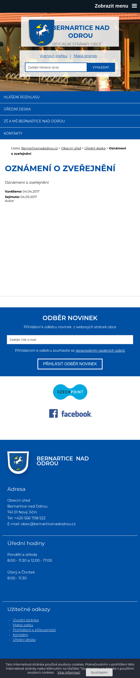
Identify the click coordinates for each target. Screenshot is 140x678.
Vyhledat (101, 67)
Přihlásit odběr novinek (70, 364)
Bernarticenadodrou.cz (39, 148)
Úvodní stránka (26, 620)
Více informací (69, 672)
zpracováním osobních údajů (100, 350)
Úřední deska (17, 109)
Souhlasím (99, 672)
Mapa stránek (85, 56)
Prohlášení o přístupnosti (34, 630)
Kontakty (13, 133)
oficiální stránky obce (77, 32)
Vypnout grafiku (53, 56)
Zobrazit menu (116, 6)
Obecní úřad (71, 148)
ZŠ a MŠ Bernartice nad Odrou (34, 121)
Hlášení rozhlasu (22, 97)
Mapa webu (23, 625)
